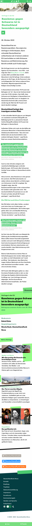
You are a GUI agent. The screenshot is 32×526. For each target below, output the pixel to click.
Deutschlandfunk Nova (10, 478)
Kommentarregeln (9, 498)
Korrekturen (7, 495)
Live (8, 524)
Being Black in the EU (17, 72)
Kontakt (6, 481)
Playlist (24, 524)
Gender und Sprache (10, 501)
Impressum (7, 492)
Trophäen (6, 487)
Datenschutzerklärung (10, 489)
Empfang (6, 484)
